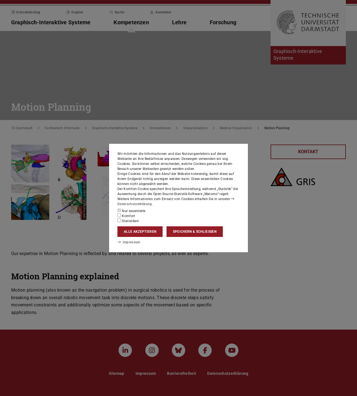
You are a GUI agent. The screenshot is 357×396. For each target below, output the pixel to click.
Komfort (126, 215)
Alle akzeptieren (140, 232)
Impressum (128, 242)
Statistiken (128, 221)
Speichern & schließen (194, 232)
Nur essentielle (131, 210)
